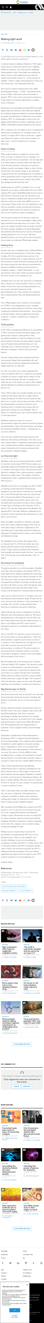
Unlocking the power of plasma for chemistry (31, 1168)
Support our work (33, 1300)
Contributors (28, 1254)
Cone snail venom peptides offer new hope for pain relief (32, 1021)
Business (5, 980)
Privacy (3, 1276)
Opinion (26, 944)
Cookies (3, 1279)
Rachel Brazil (11, 993)
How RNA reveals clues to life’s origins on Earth (31, 1208)
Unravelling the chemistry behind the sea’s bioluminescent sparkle (9, 1170)
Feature (5, 944)
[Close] (27, 1285)
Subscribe (4, 1251)
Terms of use (27, 1270)
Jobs (14, 12)
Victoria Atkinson (7, 1216)
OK (15, 1310)
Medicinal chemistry (9, 890)
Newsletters (7, 12)
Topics (3, 1258)
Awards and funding (33, 1295)
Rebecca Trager (33, 993)
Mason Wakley (11, 1033)
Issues (25, 1251)
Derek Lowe (31, 957)
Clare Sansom (32, 1214)
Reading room (22, 12)
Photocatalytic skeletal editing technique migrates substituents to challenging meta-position (10, 1024)
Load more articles (22, 1044)
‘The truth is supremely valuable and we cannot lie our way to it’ (32, 950)
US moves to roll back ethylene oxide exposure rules (31, 986)
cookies (33, 1314)
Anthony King (8, 43)
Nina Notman (10, 957)
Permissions (27, 1276)
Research (5, 1016)
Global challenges (33, 1297)
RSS (24, 1258)
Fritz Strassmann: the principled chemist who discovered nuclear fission (32, 1132)
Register (26, 1086)
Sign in (16, 1086)
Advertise (4, 1254)
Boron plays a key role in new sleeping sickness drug (10, 986)
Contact (4, 1273)
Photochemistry (26, 890)
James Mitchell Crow (10, 1139)
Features (4, 34)
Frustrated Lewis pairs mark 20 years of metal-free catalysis (10, 1131)
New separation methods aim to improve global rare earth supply (9, 1209)
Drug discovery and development (14, 886)
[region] (15, 1302)
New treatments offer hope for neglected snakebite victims (9, 950)
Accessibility (27, 1273)
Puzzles (31, 12)
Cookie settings (14, 1316)
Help (2, 1270)
